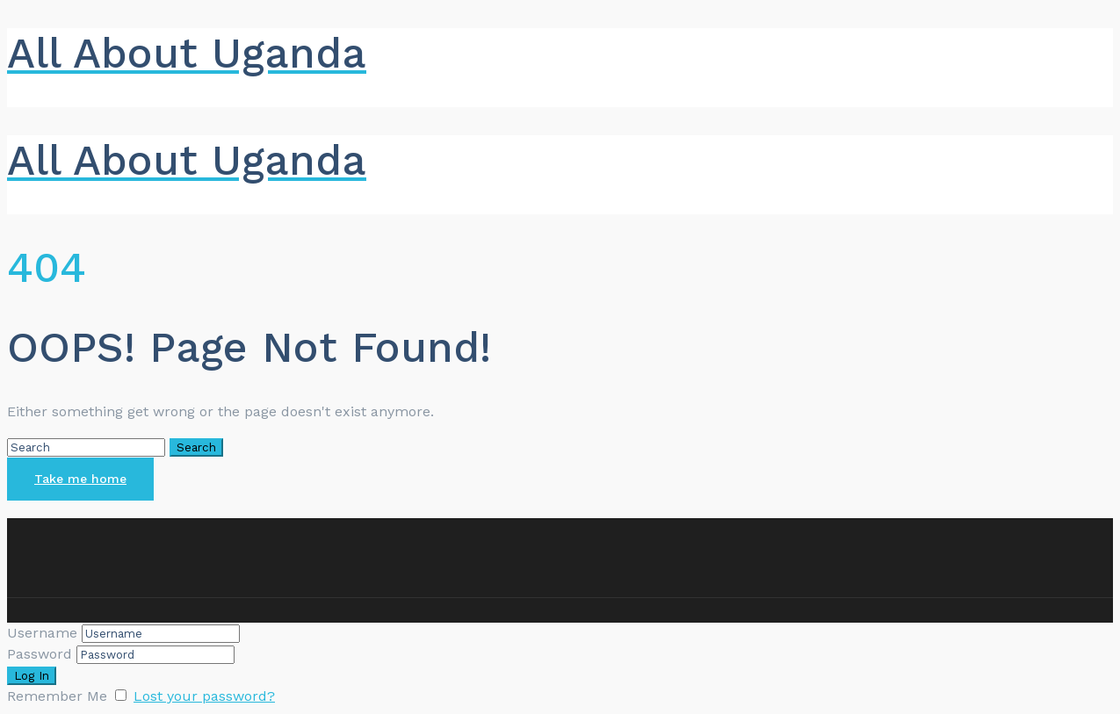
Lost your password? (204, 696)
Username (42, 632)
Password (39, 653)
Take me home (80, 479)
